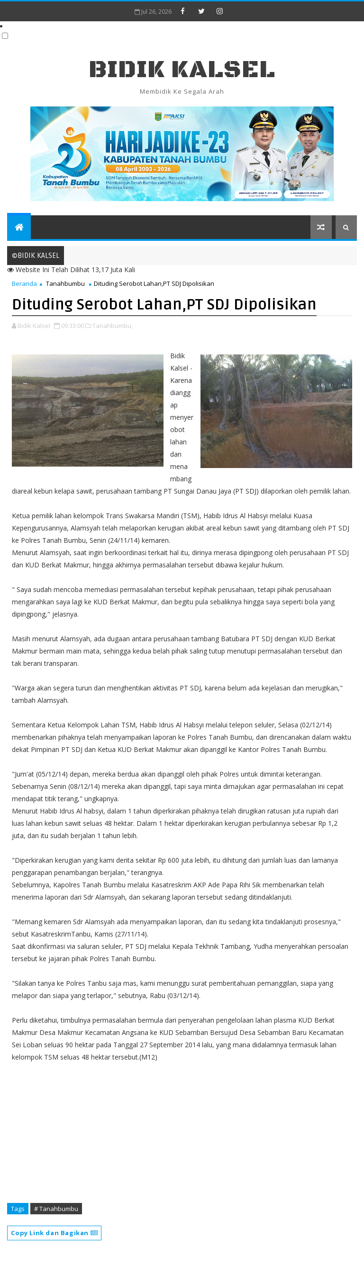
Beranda (24, 283)
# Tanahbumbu (56, 1208)
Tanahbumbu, (112, 325)
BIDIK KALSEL (182, 69)
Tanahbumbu (65, 283)
